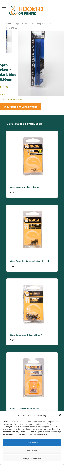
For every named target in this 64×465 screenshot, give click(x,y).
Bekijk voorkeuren (32, 458)
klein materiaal (31, 23)
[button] (59, 415)
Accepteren (32, 442)
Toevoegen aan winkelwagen (20, 106)
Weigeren (32, 450)
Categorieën (18, 23)
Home (8, 23)
